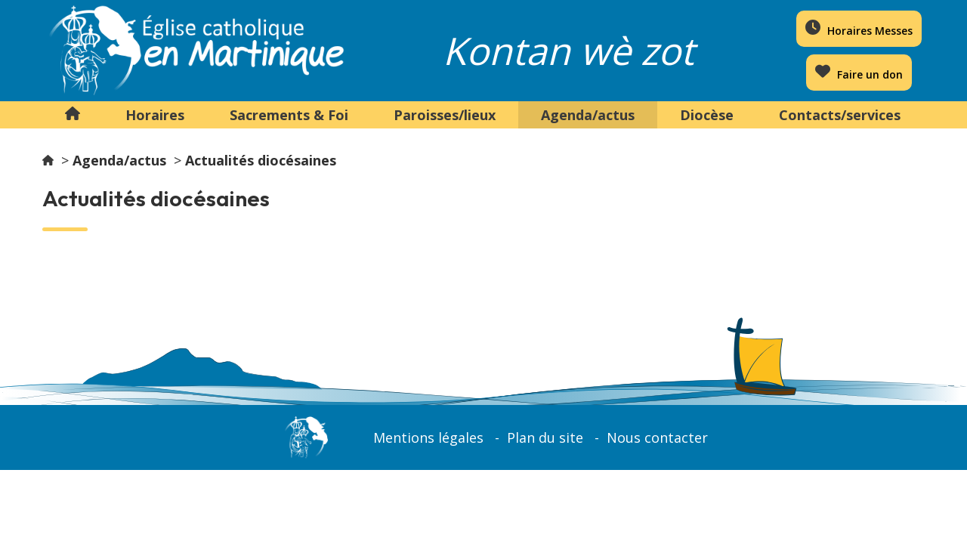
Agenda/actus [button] (588, 115)
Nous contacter (657, 437)
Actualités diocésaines (260, 160)
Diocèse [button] (707, 115)
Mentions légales (428, 437)
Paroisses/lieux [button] (445, 115)
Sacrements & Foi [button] (289, 115)
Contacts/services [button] (840, 115)
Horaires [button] (154, 115)
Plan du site (545, 437)
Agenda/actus (119, 160)
